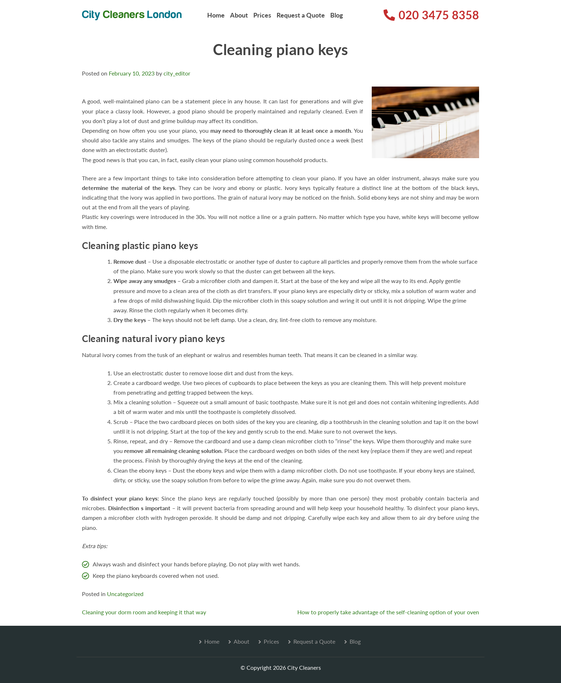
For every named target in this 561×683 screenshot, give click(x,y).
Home (216, 15)
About (239, 15)
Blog (336, 15)
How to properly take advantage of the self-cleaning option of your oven (388, 612)
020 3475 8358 (431, 15)
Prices (262, 15)
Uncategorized (125, 593)
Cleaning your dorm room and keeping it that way (144, 612)
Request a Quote (301, 15)
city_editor (177, 73)
